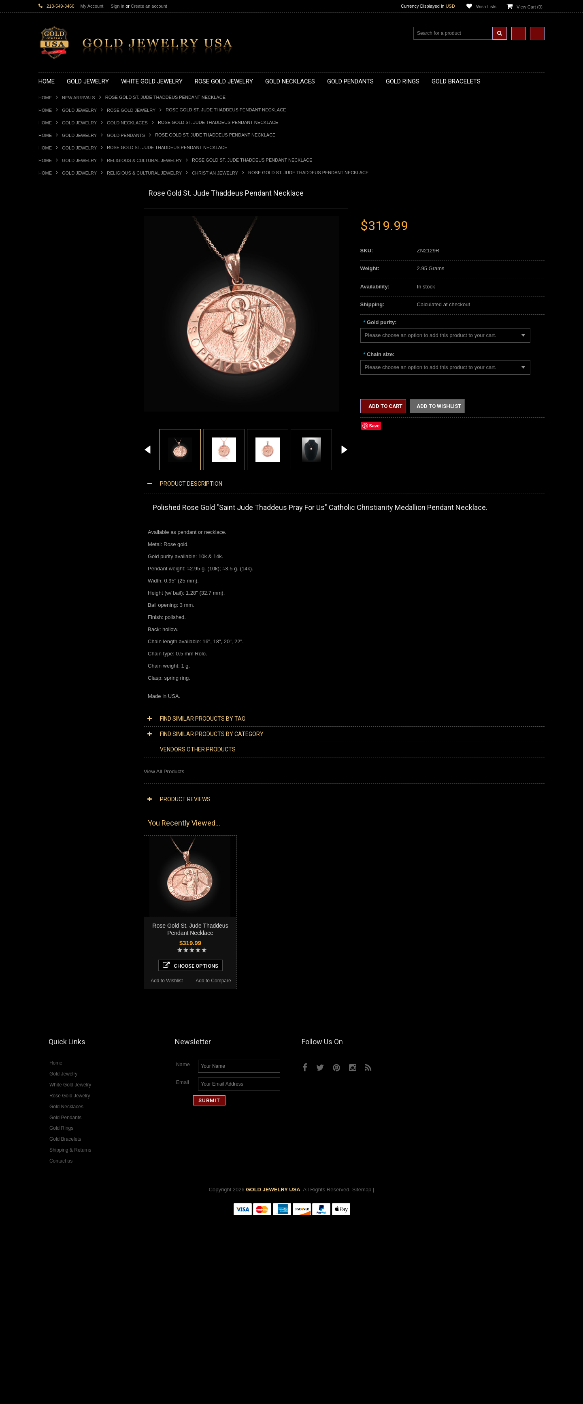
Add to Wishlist (62, 1162)
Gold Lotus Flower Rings (67, 509)
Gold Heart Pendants (62, 379)
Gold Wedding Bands (63, 544)
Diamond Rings (56, 865)
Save (374, 425)
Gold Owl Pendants (61, 421)
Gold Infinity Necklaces (65, 263)
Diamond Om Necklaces (66, 810)
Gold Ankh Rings (58, 468)
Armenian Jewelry (59, 619)
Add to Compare (109, 1162)
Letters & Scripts (57, 728)
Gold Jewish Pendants (64, 386)
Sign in (117, 6)
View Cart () (530, 6)
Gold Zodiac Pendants (64, 345)
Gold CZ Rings (55, 434)
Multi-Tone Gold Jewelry (66, 763)
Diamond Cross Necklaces (69, 783)
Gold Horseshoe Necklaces (70, 256)
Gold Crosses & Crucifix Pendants (78, 372)
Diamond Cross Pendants (68, 824)
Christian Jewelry (215, 173)
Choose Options (85, 1147)
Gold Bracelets (55, 557)
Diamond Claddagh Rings (68, 906)
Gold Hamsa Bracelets (64, 578)
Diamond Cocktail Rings (66, 886)
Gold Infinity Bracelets (63, 585)
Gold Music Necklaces (64, 284)
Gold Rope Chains (59, 605)
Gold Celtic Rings (58, 482)
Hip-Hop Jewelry (57, 708)
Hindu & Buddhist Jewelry (68, 660)
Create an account (149, 6)
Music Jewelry (55, 735)
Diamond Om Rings (61, 913)
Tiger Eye (49, 975)
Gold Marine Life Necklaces (70, 236)
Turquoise (50, 982)
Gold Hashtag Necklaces (67, 242)
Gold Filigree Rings (60, 441)
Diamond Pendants (60, 817)
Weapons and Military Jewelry (73, 694)
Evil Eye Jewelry (57, 715)
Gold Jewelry (79, 110)
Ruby (44, 961)
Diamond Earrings (59, 852)
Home (45, 97)
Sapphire (49, 968)
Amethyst (49, 933)
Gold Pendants (126, 135)
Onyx (44, 954)
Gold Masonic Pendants (66, 407)
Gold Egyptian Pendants (66, 414)
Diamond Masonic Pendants (71, 838)
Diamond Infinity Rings (64, 899)
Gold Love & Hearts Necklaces (74, 291)
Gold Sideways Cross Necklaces (76, 304)
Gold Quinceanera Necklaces (72, 297)
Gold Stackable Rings (63, 448)
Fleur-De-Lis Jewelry (62, 722)
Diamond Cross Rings (63, 872)
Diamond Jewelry (58, 769)
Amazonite (50, 927)
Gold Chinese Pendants (66, 325)
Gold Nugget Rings (60, 523)
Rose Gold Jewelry (131, 110)
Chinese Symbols (58, 687)
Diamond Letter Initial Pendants (75, 831)
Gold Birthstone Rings (63, 475)
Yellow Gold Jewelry (61, 742)
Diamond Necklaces (61, 776)
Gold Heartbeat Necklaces (69, 249)
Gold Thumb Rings (60, 537)
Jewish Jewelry (56, 674)
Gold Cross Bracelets (63, 571)
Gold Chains (53, 592)
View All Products (164, 771)
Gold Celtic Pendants (63, 366)
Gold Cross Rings (59, 489)
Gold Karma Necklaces (65, 277)
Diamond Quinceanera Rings (72, 879)
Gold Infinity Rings (59, 502)
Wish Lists (486, 6)
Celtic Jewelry (54, 639)
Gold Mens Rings (58, 516)
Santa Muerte (54, 632)
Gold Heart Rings (58, 496)
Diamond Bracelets (60, 859)
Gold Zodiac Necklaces (65, 311)
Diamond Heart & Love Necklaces (77, 790)
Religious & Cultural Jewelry (144, 160)
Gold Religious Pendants (67, 359)
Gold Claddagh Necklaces (68, 229)
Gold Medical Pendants (65, 338)
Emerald (48, 940)
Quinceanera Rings (60, 462)
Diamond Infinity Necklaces (70, 803)
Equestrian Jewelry (60, 701)
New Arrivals (78, 97)
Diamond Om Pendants (65, 845)
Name (183, 1249)
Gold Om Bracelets (60, 564)
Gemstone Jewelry (60, 920)
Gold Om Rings (56, 530)
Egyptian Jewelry (58, 626)
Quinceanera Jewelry (63, 680)
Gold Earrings (54, 551)
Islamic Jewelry (56, 667)
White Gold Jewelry (61, 749)
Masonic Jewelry (57, 653)
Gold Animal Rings (60, 455)
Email (182, 1267)
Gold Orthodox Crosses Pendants (77, 393)
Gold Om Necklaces (61, 270)
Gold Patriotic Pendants (66, 352)
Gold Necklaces (127, 122)
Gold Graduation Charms (67, 332)
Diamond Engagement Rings (72, 893)
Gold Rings (51, 428)
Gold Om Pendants (60, 400)
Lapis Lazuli (52, 947)
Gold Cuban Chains (61, 598)
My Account (92, 6)
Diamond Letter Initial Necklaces (76, 797)
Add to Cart (384, 406)
